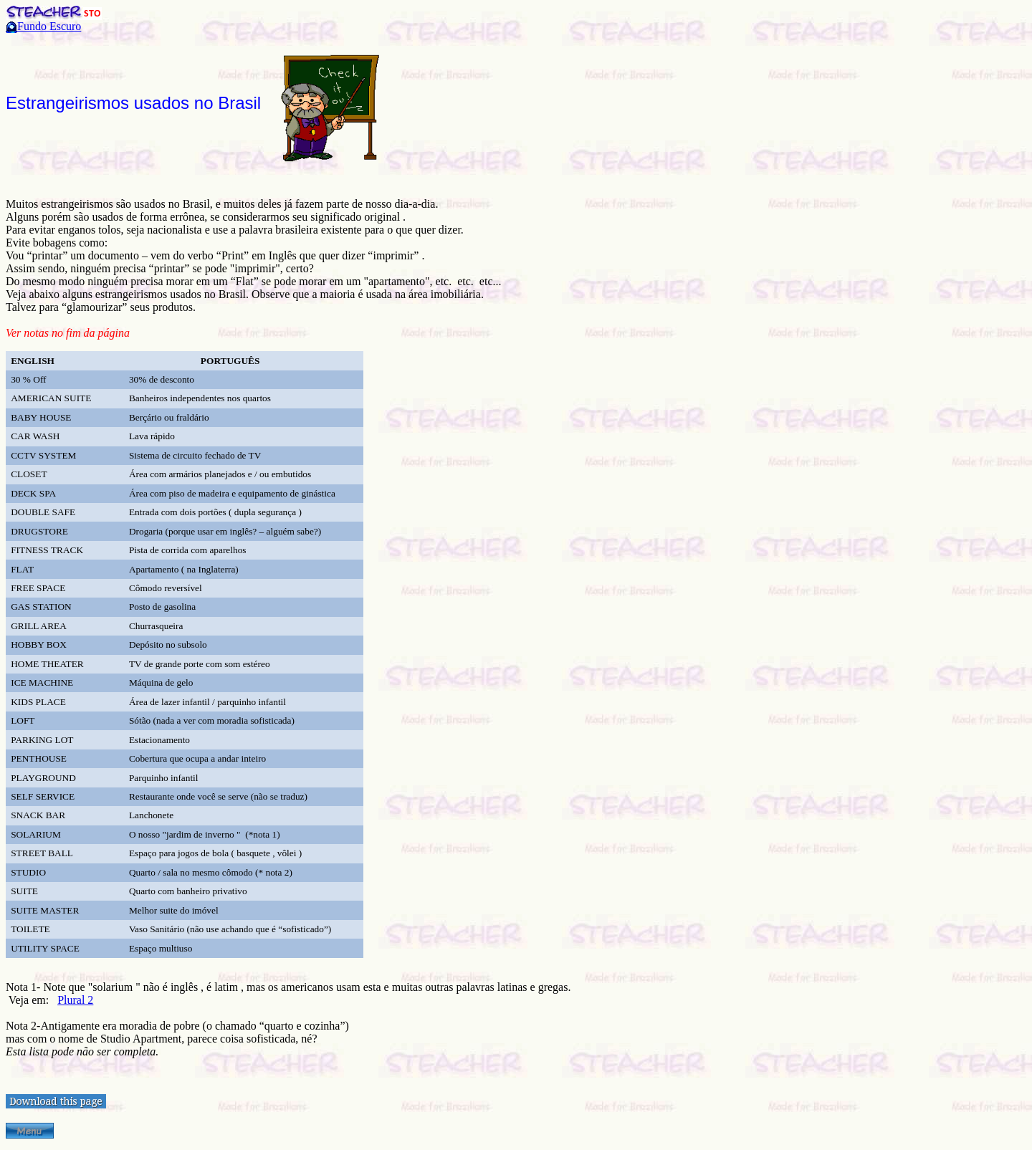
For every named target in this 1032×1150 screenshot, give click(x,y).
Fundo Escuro (49, 26)
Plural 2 (75, 1000)
